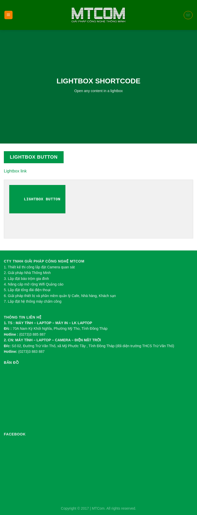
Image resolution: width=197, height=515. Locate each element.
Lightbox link (15, 171)
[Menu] (8, 15)
